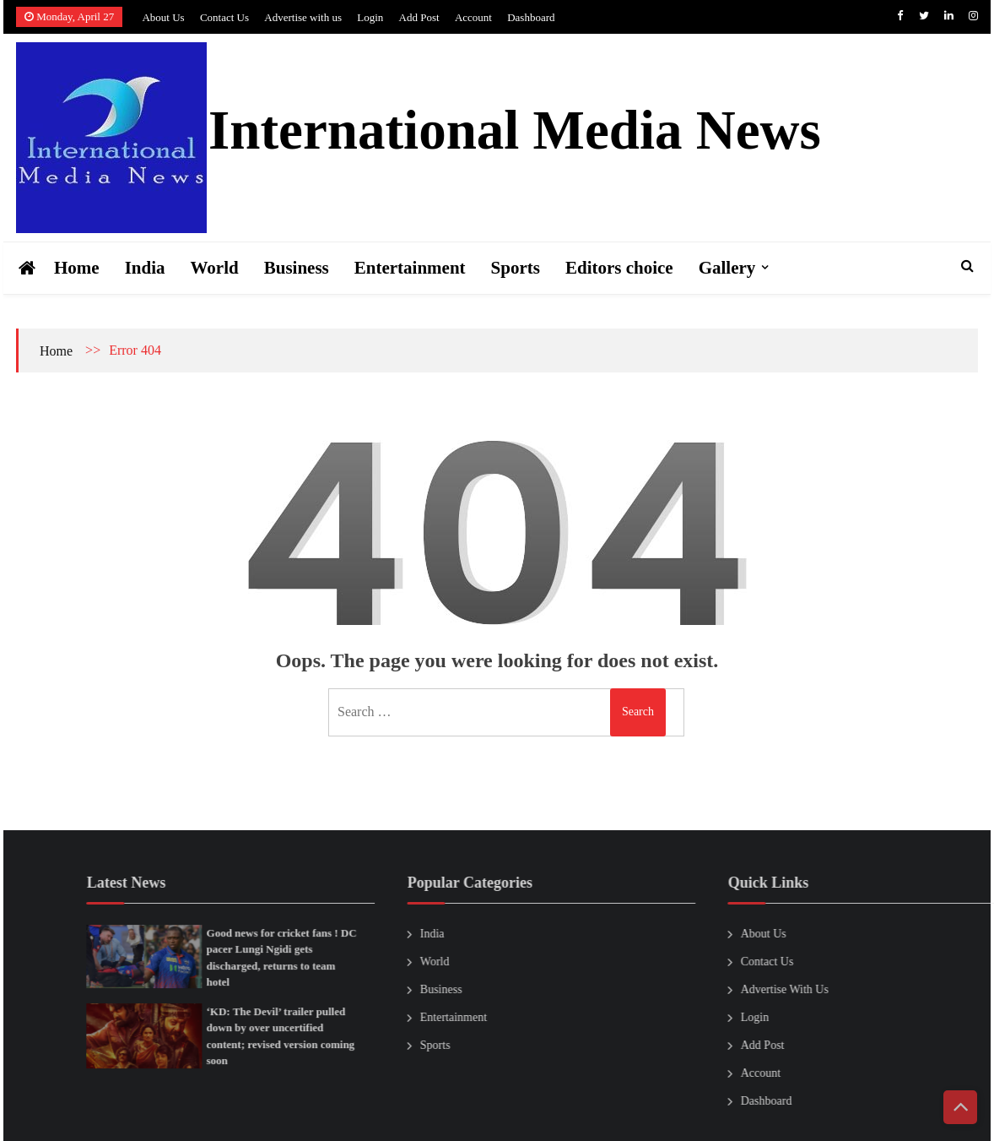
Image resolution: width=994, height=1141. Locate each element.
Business (296, 268)
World (215, 268)
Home (77, 268)
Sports (515, 268)
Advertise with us (303, 17)
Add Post (419, 17)
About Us (163, 17)
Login (370, 17)
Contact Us (224, 17)
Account (473, 17)
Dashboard (530, 17)
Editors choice (619, 268)
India (145, 268)
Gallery (727, 268)
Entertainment (410, 268)
